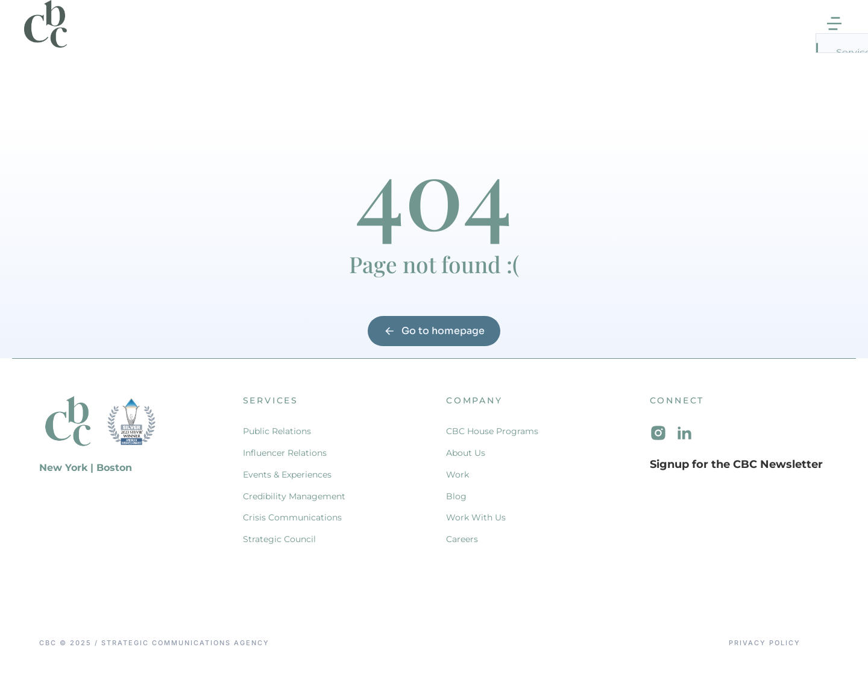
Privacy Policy (764, 656)
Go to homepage (434, 343)
